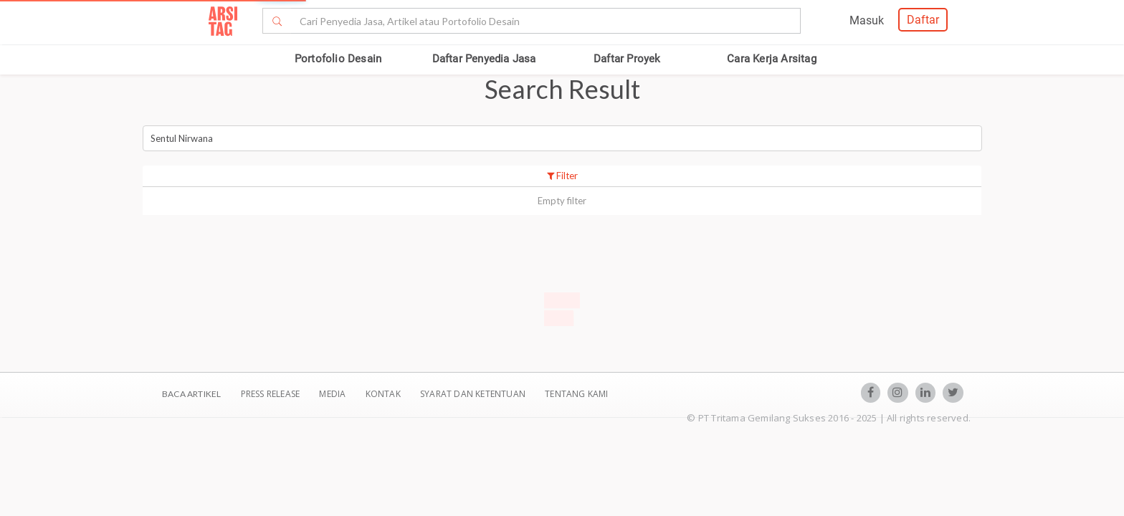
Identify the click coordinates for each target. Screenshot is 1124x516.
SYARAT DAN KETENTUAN (474, 394)
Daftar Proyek (627, 58)
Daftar (923, 20)
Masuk (866, 20)
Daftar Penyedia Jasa (484, 58)
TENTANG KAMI (576, 394)
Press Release (270, 394)
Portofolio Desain (338, 58)
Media (333, 394)
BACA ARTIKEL (191, 393)
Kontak (384, 394)
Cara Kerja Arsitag (771, 58)
